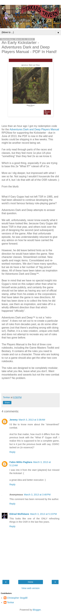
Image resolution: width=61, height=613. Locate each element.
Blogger (37, 609)
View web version (30, 588)
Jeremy (13, 419)
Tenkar (10, 602)
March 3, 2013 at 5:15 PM (43, 514)
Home (30, 582)
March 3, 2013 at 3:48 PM (37, 494)
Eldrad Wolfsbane (19, 514)
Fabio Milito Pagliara (20, 462)
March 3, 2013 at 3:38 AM (32, 419)
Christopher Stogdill (17, 598)
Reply (12, 452)
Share (7, 402)
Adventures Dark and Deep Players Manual (34, 129)
